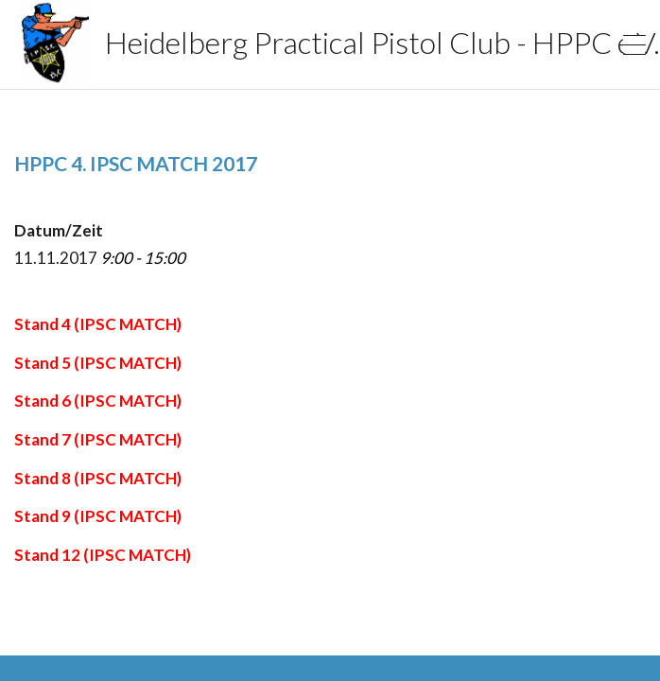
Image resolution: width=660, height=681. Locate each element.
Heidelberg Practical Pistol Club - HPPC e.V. (279, 42)
